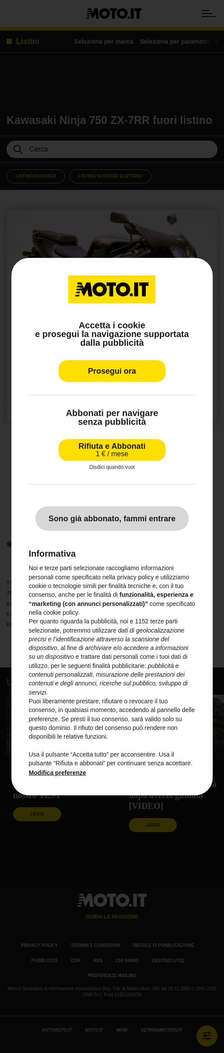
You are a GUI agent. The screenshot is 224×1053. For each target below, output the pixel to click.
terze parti (163, 621)
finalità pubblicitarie (119, 665)
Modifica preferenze (57, 772)
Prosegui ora (112, 371)
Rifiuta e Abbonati (112, 450)
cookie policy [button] (60, 612)
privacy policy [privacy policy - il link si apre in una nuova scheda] (135, 577)
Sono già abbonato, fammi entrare (112, 518)
